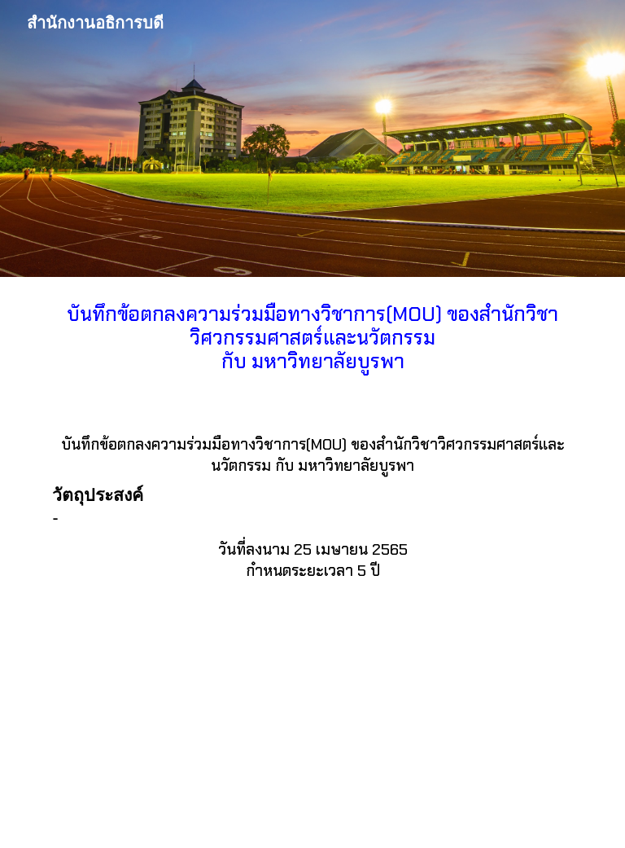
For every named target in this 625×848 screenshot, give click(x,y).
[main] (312, 343)
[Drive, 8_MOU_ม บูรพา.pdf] (312, 731)
